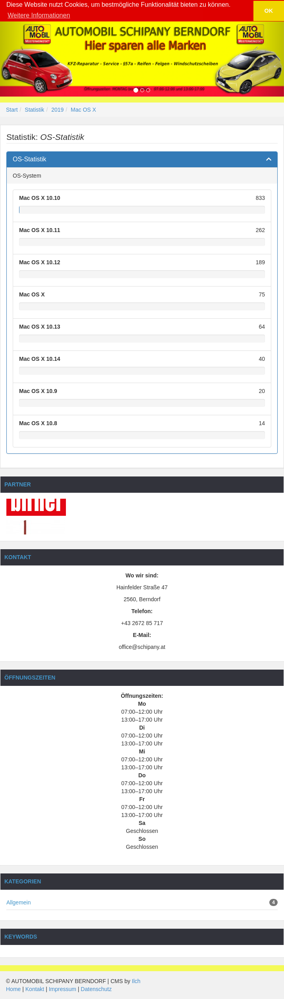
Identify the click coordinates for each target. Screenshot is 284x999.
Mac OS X (83, 109)
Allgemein (18, 902)
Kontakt (34, 989)
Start (12, 109)
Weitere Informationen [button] (39, 15)
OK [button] (269, 11)
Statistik (34, 109)
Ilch (136, 981)
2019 (57, 109)
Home (13, 989)
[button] (21, 58)
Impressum (62, 989)
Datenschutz (96, 989)
